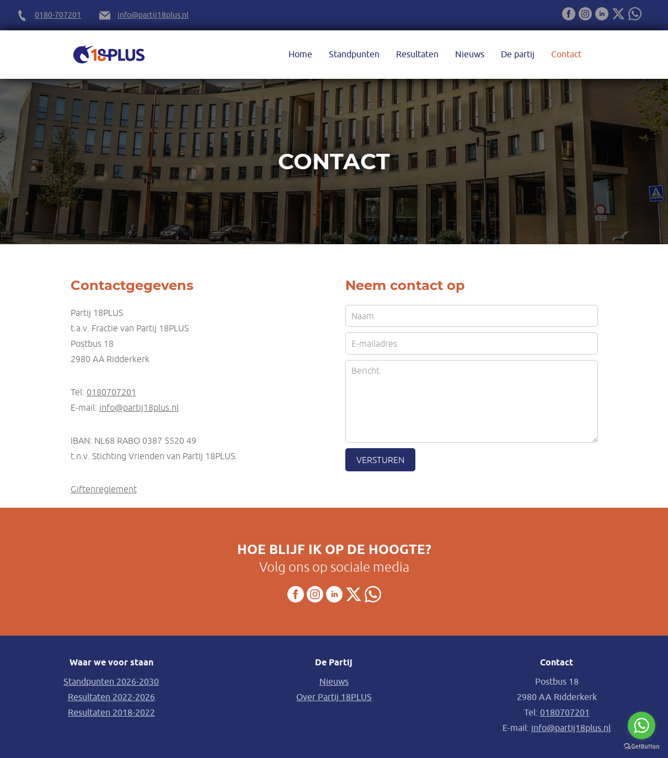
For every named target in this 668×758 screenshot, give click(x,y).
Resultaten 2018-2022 (111, 712)
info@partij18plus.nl (153, 15)
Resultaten (417, 54)
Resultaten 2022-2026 (111, 697)
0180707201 (111, 392)
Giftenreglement (104, 489)
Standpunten (354, 54)
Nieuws (469, 54)
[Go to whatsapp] (641, 725)
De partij (518, 54)
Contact (566, 54)
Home (300, 54)
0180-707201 (58, 15)
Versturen (380, 460)
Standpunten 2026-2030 (111, 681)
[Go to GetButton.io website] (641, 746)
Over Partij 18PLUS (334, 697)
